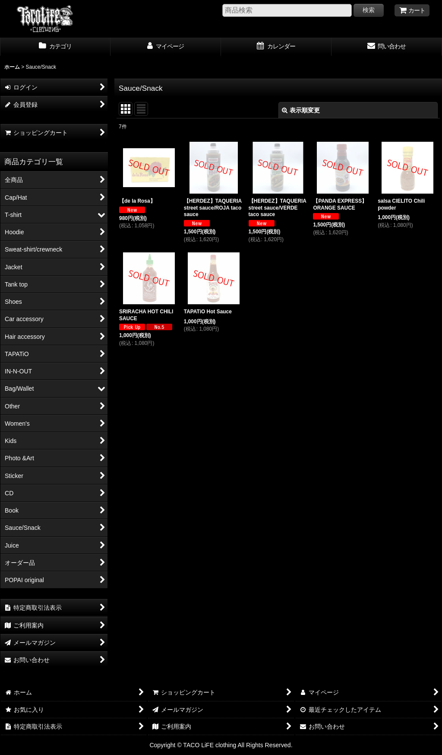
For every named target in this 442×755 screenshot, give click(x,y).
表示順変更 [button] (301, 110)
